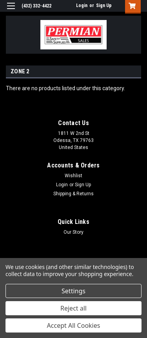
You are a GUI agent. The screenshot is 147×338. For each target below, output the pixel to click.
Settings (73, 291)
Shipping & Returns (73, 193)
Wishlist (73, 175)
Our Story (73, 232)
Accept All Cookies (73, 325)
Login (81, 5)
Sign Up (104, 5)
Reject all (73, 308)
